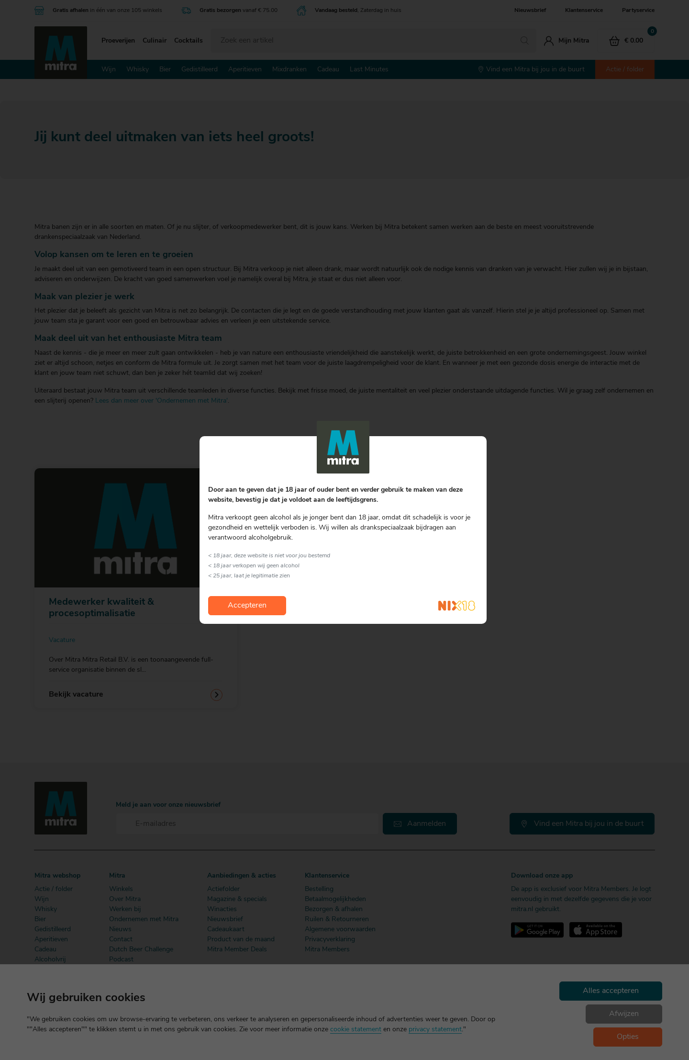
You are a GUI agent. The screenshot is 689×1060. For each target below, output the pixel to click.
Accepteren (247, 605)
